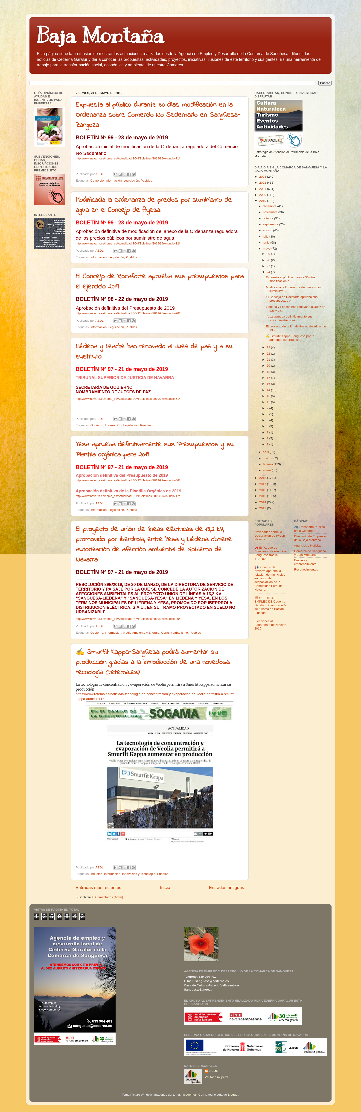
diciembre (270, 206)
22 (269, 353)
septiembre (271, 224)
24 (269, 272)
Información (113, 180)
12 (269, 402)
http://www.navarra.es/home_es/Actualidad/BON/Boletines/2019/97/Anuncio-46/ (128, 480)
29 (269, 254)
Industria (96, 874)
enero (267, 470)
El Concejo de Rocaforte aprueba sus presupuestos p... (291, 298)
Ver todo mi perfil (216, 1077)
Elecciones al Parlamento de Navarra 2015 (270, 624)
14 (269, 390)
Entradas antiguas (226, 887)
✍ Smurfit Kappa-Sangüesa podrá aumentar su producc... (290, 337)
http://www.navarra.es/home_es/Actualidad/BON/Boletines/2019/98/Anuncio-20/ (128, 313)
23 (269, 347)
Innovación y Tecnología (138, 874)
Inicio (165, 887)
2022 (263, 182)
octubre (268, 218)
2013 (263, 508)
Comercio (97, 180)
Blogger (233, 1094)
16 (269, 383)
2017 (263, 484)
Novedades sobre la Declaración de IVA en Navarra (269, 535)
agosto (268, 230)
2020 (263, 195)
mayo (267, 248)
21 (269, 359)
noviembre (270, 212)
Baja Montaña (100, 35)
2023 (263, 176)
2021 (263, 189)
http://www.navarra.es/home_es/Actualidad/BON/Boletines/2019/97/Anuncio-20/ (128, 619)
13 (269, 396)
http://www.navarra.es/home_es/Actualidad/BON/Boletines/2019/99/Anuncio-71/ (128, 158)
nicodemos (189, 1094)
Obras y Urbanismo (174, 632)
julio (266, 236)
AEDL (213, 1071)
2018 (263, 478)
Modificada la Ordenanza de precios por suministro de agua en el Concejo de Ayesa (154, 205)
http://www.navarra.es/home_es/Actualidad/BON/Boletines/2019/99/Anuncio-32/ (128, 243)
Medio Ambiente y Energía (141, 632)
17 (269, 377)
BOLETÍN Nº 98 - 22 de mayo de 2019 (122, 299)
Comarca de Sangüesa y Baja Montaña (310, 552)
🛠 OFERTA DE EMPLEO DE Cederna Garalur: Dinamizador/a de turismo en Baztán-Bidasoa (270, 605)
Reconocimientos (306, 569)
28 (269, 260)
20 (269, 365)
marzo (267, 458)
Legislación (131, 180)
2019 (263, 201)
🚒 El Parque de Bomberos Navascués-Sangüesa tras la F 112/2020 (270, 553)
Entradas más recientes (98, 887)
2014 (263, 502)
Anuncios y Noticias (307, 545)
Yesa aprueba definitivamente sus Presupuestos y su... (289, 318)
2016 (263, 490)
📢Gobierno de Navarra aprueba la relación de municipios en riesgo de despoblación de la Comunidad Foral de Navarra (269, 578)
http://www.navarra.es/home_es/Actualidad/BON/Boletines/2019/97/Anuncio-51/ (128, 398)
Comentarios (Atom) (109, 897)
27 (269, 266)
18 (269, 372)
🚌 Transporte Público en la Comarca (309, 528)
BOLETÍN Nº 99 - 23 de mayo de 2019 (122, 138)
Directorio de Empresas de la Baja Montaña (310, 538)
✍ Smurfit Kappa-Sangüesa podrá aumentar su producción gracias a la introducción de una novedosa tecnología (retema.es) (153, 662)
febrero (268, 464)
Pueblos (146, 180)
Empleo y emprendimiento (305, 562)
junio (266, 242)
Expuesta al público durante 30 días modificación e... (290, 279)
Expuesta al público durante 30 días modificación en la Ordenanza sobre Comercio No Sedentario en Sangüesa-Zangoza (158, 115)
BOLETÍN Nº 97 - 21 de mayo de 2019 (122, 369)
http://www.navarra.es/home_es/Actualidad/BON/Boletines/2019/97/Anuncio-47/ (128, 496)
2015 (263, 496)
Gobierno (96, 425)
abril (266, 452)
